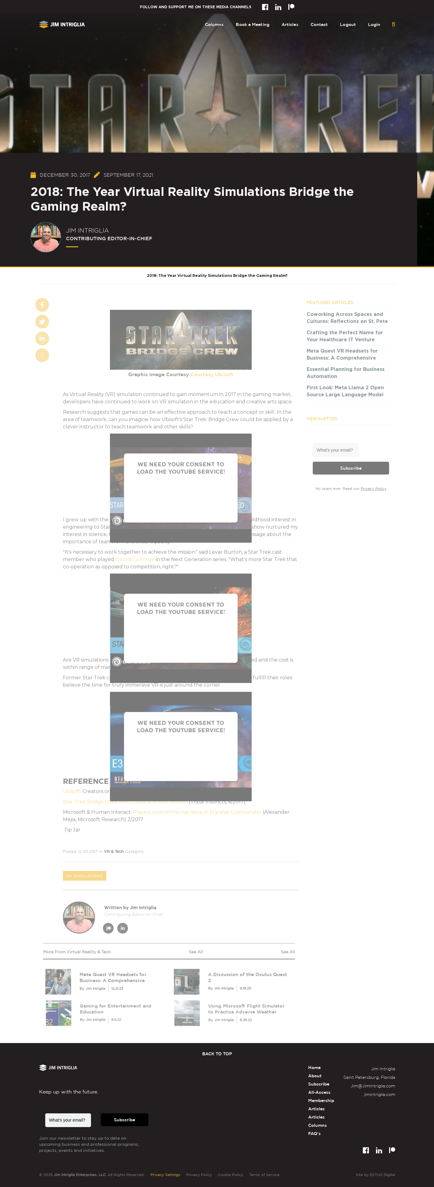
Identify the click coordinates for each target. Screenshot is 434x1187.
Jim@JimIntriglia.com (373, 1085)
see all (195, 952)
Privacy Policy (373, 489)
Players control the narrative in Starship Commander (197, 813)
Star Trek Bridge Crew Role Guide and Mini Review (125, 803)
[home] (62, 24)
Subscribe (351, 468)
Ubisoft (71, 792)
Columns (214, 24)
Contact (319, 24)
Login (374, 24)
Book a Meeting (252, 24)
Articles (290, 24)
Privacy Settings (165, 1175)
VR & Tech (114, 852)
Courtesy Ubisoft (212, 375)
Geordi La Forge (135, 560)
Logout (348, 24)
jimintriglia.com (379, 1094)
